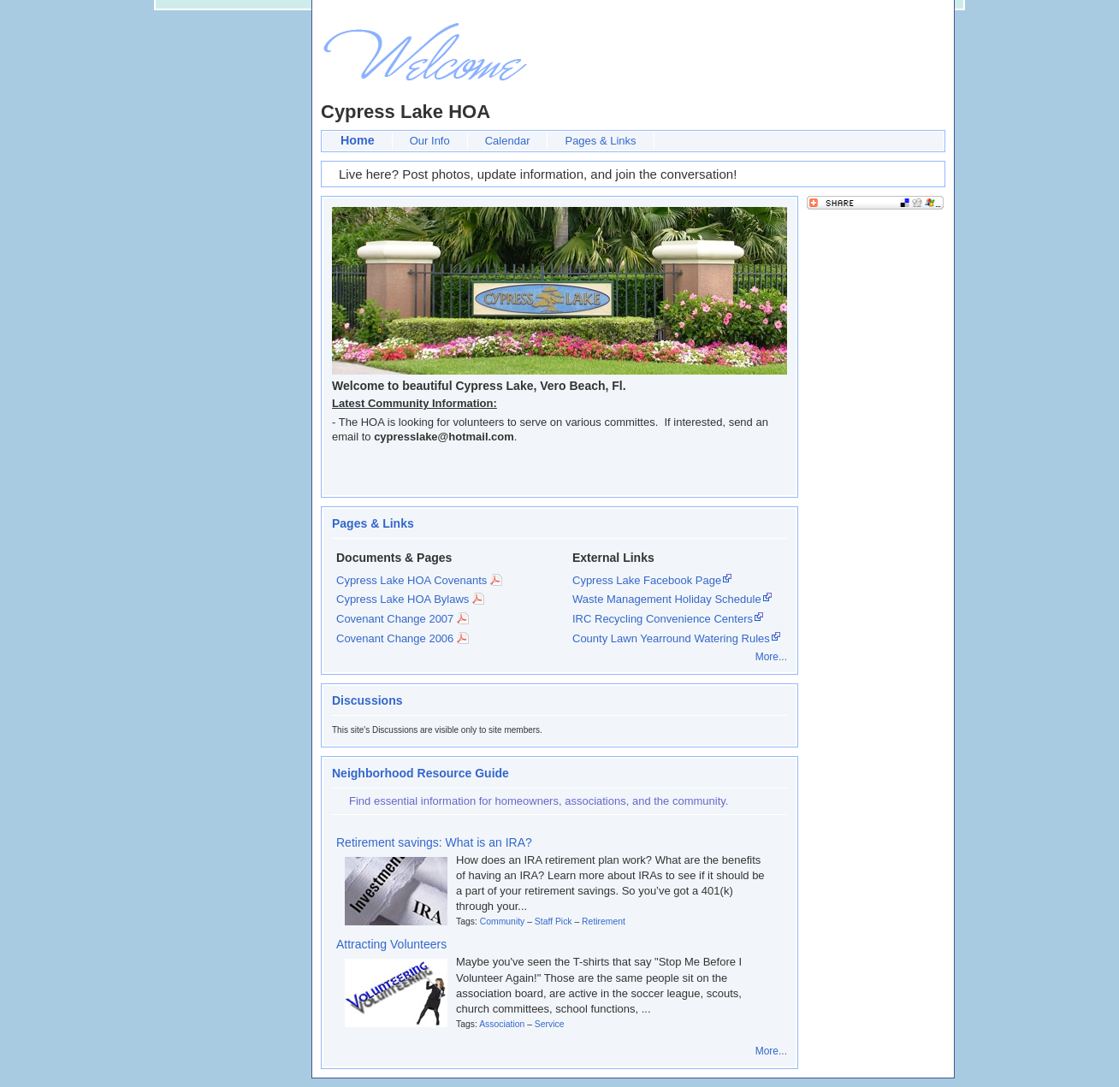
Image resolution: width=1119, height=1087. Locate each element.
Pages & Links (600, 140)
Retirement (603, 921)
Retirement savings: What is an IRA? (434, 842)
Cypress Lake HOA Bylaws (402, 599)
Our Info (430, 140)
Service (550, 1024)
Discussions (367, 700)
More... (771, 657)
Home (357, 140)
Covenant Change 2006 (394, 638)
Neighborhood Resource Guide (420, 773)
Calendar (507, 140)
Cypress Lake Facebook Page (646, 580)
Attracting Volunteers (391, 944)
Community (502, 921)
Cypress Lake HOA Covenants (411, 580)
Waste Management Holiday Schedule (666, 599)
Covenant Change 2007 (394, 618)
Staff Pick (553, 921)
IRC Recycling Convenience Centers (662, 618)
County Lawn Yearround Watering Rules (671, 638)
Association (501, 1024)
